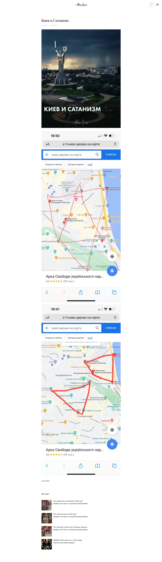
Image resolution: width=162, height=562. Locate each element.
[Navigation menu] (157, 4)
